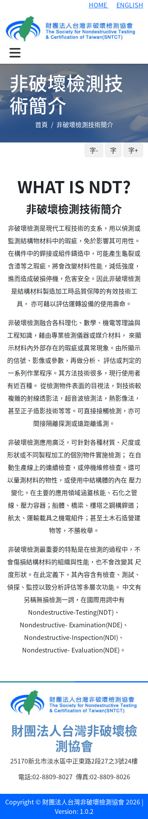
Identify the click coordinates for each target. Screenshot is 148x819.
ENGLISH (129, 4)
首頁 (41, 124)
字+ (133, 150)
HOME (99, 4)
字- (94, 150)
